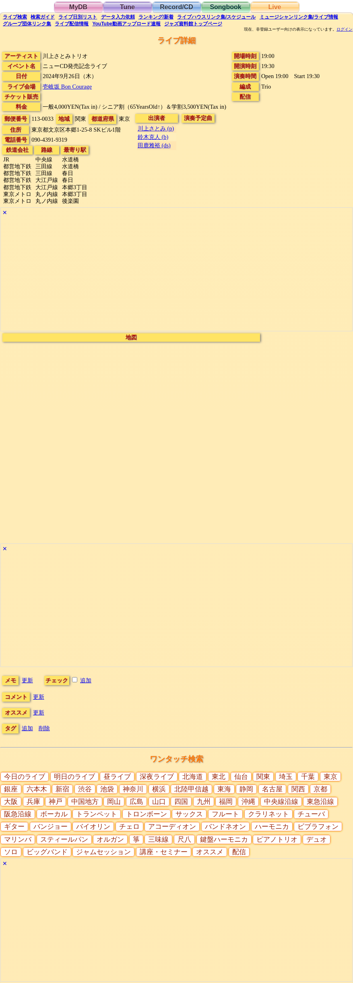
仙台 (241, 777)
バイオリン (93, 826)
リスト (77, 17)
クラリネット (268, 814)
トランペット (96, 814)
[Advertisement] (176, 274)
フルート (225, 814)
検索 (15, 17)
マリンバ (17, 839)
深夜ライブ (157, 777)
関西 (298, 789)
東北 (218, 777)
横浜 (159, 789)
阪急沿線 (17, 814)
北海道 (192, 777)
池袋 (107, 789)
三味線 (158, 839)
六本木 (37, 789)
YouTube (126, 24)
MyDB (78, 7)
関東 (263, 777)
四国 (181, 801)
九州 (204, 801)
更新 (27, 680)
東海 (224, 789)
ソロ (11, 852)
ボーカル (54, 814)
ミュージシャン (299, 17)
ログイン (344, 29)
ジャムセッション (103, 852)
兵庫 (33, 801)
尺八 (184, 839)
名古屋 (272, 789)
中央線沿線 (281, 801)
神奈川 (133, 789)
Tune (127, 7)
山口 (159, 801)
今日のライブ (24, 777)
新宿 (62, 789)
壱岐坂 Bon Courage (67, 86)
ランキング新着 (155, 17)
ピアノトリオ (276, 839)
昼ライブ (117, 777)
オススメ (209, 852)
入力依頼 (118, 17)
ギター (14, 826)
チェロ (129, 826)
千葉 (308, 777)
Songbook (225, 7)
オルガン (110, 839)
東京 (330, 777)
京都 (320, 789)
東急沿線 (320, 801)
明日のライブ (74, 777)
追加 (85, 680)
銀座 (11, 789)
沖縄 (248, 801)
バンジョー (50, 826)
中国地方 (85, 801)
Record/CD (176, 7)
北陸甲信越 (191, 789)
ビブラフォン (318, 826)
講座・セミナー (164, 852)
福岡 (226, 801)
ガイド (43, 17)
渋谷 (85, 789)
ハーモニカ (272, 826)
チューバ (311, 814)
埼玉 (286, 777)
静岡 (246, 789)
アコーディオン (172, 826)
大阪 (11, 801)
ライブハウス (216, 17)
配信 (72, 24)
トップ (193, 24)
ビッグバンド (47, 852)
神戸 (55, 801)
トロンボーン (146, 814)
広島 (136, 801)
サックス (189, 814)
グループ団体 (27, 24)
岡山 (114, 801)
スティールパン (64, 839)
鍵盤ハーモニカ (224, 839)
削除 (44, 728)
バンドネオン (225, 826)
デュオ (316, 839)
